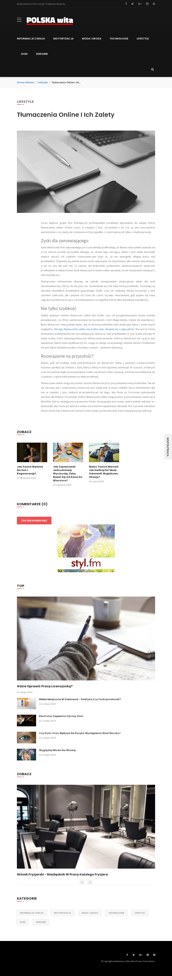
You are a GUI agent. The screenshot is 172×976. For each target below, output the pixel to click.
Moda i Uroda (90, 912)
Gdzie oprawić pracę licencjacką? (45, 686)
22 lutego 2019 (47, 720)
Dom (22, 922)
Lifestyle (43, 82)
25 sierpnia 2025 (62, 484)
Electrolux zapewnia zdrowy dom (61, 716)
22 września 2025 (26, 478)
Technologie (116, 912)
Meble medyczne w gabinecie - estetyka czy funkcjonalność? (80, 699)
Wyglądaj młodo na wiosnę (57, 750)
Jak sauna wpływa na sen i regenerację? (30, 470)
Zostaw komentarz (34, 520)
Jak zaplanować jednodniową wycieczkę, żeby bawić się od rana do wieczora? (67, 473)
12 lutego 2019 (47, 703)
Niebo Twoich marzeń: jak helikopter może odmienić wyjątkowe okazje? (104, 472)
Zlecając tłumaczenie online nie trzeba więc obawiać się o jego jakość (94, 329)
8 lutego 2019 (24, 692)
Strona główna (25, 82)
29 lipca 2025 (96, 481)
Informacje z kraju (31, 912)
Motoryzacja (62, 912)
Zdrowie (41, 922)
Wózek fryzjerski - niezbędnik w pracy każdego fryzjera (62, 874)
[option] (86, 831)
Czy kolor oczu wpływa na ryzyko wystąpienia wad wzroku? (80, 733)
